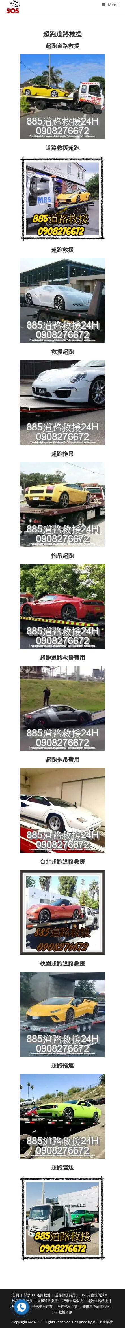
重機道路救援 (47, 1300)
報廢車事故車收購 (96, 1306)
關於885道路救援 (37, 1295)
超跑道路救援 (98, 1300)
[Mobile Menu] (110, 4)
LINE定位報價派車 (94, 1295)
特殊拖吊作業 (42, 1306)
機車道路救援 (72, 1300)
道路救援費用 (65, 1295)
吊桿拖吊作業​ (67, 1306)
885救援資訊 (62, 1312)
